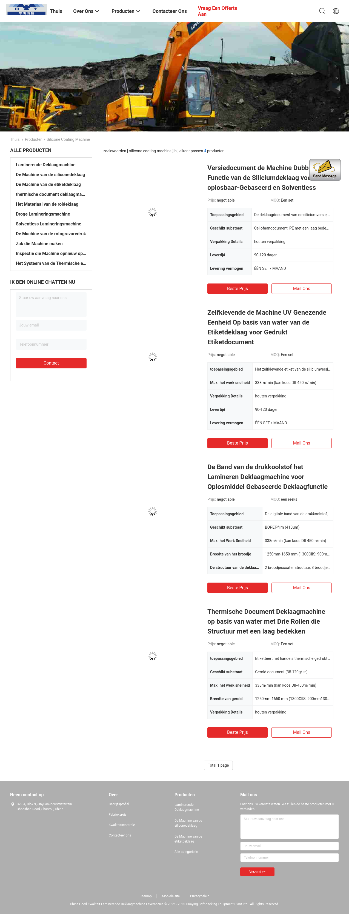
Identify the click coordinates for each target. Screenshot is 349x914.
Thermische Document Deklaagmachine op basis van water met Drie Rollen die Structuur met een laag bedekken (266, 621)
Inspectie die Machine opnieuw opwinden (51, 253)
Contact (51, 363)
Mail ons (301, 288)
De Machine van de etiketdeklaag (48, 184)
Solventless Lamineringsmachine (48, 224)
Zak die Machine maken (39, 243)
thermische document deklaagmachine (51, 194)
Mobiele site (171, 896)
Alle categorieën (186, 852)
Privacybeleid (200, 896)
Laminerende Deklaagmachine (46, 164)
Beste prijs (237, 288)
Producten (33, 139)
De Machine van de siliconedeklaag (50, 174)
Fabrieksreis (118, 814)
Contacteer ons (120, 835)
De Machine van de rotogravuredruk (51, 233)
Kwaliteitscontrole (122, 825)
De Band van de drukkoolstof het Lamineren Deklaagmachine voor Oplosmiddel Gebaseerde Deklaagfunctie (267, 477)
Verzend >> (257, 872)
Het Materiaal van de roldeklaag (47, 204)
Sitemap (146, 896)
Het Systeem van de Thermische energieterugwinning (51, 263)
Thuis (14, 139)
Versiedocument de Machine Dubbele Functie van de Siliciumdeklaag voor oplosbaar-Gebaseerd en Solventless (262, 177)
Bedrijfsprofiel (119, 804)
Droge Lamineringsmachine (43, 214)
